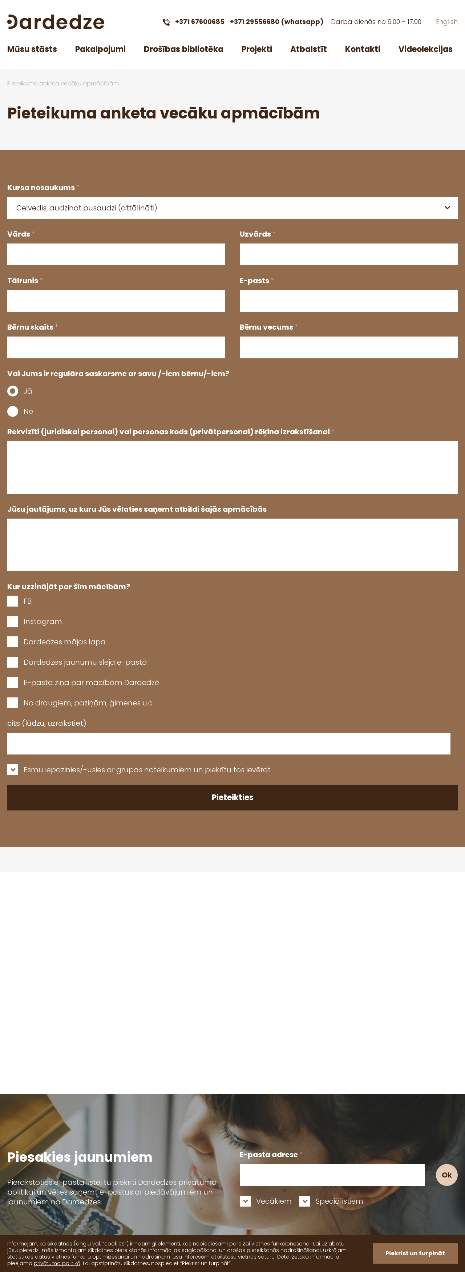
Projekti (257, 49)
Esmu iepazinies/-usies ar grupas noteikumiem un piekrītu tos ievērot (147, 770)
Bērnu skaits (32, 327)
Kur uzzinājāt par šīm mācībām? (68, 586)
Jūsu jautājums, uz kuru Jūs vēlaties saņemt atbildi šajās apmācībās (137, 509)
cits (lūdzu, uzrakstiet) (46, 723)
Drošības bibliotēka (183, 49)
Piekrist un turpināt (415, 1253)
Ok (447, 1175)
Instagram (43, 621)
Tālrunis (25, 280)
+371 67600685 (200, 21)
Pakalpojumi (100, 49)
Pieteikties (233, 797)
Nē (28, 411)
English (447, 21)
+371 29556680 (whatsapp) (277, 21)
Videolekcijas (426, 49)
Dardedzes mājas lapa (65, 642)
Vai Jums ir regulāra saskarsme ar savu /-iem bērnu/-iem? (118, 374)
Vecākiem (274, 1201)
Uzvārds (258, 234)
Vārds (21, 234)
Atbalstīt (308, 49)
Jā (28, 391)
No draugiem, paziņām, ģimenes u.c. (89, 703)
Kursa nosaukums (43, 187)
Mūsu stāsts (32, 49)
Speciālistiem (339, 1201)
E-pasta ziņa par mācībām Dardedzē (91, 682)
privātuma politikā (57, 1263)
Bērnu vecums (269, 327)
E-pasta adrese (271, 1155)
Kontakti (362, 49)
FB (28, 601)
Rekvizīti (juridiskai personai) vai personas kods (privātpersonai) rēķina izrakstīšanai (171, 432)
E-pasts (257, 280)
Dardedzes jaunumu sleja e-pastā (85, 662)
